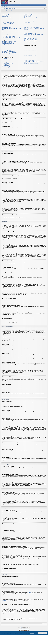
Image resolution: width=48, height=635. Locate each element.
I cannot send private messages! (29, 26)
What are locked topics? (6, 66)
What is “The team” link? (28, 22)
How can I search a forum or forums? (30, 38)
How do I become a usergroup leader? (30, 18)
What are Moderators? (28, 15)
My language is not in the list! (6, 32)
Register (6, 6)
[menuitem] (46, 5)
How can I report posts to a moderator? (8, 51)
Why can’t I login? (4, 18)
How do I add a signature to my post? (8, 43)
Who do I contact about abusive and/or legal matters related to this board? (34, 62)
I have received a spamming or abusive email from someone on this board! (34, 29)
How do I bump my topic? (6, 54)
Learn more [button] (32, 633)
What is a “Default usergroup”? (29, 21)
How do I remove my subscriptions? (30, 50)
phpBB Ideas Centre (5, 600)
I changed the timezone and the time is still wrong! (10, 31)
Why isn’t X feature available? (29, 60)
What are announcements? (6, 64)
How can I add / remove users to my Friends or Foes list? (33, 34)
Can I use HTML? (4, 59)
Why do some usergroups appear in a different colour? (33, 20)
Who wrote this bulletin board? (29, 59)
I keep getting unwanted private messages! (31, 27)
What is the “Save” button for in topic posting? (9, 52)
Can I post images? (5, 62)
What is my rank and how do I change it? (8, 36)
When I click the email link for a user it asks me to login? (11, 37)
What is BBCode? (4, 58)
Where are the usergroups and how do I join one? (32, 17)
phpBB (21, 627)
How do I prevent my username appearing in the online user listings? (11, 29)
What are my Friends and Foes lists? (30, 33)
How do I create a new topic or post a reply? (9, 41)
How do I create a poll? (5, 44)
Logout (2, 6)
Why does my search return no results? (30, 39)
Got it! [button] (42, 633)
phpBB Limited (29, 592)
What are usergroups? (28, 16)
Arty (23, 628)
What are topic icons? (5, 67)
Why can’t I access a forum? (6, 48)
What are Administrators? (28, 14)
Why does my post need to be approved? (8, 53)
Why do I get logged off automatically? (8, 22)
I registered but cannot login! (6, 17)
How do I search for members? (29, 41)
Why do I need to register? (6, 14)
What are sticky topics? (5, 65)
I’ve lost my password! (5, 21)
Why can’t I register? (5, 16)
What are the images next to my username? (9, 34)
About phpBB (29, 593)
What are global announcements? (7, 63)
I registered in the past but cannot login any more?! (10, 20)
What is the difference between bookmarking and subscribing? (34, 46)
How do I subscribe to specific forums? (30, 49)
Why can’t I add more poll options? (7, 45)
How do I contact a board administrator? (31, 63)
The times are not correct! (6, 30)
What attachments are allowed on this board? (31, 54)
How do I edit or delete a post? (7, 42)
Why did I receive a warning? (6, 50)
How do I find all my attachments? (30, 55)
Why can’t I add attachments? (6, 49)
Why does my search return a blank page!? (31, 40)
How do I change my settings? (7, 27)
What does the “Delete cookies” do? (7, 23)
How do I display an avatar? (6, 35)
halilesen (26, 628)
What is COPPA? (4, 15)
